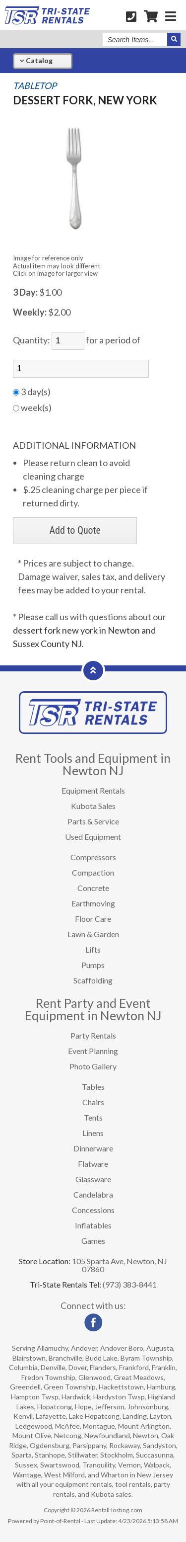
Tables (93, 1086)
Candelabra (93, 1194)
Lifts (93, 949)
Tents (93, 1117)
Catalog (36, 60)
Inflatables (93, 1225)
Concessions (93, 1210)
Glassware (93, 1179)
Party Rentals (93, 1035)
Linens (93, 1132)
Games (93, 1240)
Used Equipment (93, 836)
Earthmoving (93, 903)
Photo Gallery (93, 1066)
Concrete (93, 888)
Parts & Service (93, 821)
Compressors (93, 857)
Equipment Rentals (93, 790)
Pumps (93, 965)
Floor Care (93, 918)
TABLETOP (35, 86)
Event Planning (93, 1050)
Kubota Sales (93, 806)
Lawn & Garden (93, 934)
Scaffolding (93, 980)
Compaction (93, 872)
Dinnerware (93, 1148)
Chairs (93, 1102)
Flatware (93, 1163)
